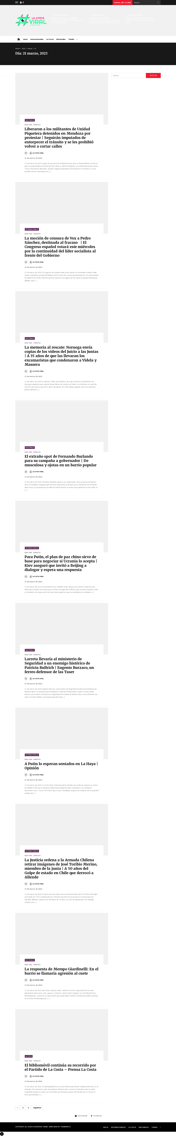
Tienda (71, 39)
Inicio (25, 39)
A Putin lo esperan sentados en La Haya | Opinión (61, 766)
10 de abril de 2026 (135, 15)
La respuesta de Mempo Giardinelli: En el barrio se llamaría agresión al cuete (61, 971)
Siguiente (37, 1107)
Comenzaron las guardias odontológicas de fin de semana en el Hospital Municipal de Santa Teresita (103, 20)
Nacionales (61, 39)
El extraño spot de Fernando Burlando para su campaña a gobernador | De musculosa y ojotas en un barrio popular (61, 460)
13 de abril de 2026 (60, 15)
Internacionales (36, 39)
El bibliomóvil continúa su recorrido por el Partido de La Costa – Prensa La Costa (60, 1067)
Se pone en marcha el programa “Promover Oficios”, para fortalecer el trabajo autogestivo (66, 20)
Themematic (66, 1127)
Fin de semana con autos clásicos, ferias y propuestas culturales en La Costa (140, 20)
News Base (53, 1127)
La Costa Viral (36, 153)
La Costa (50, 39)
